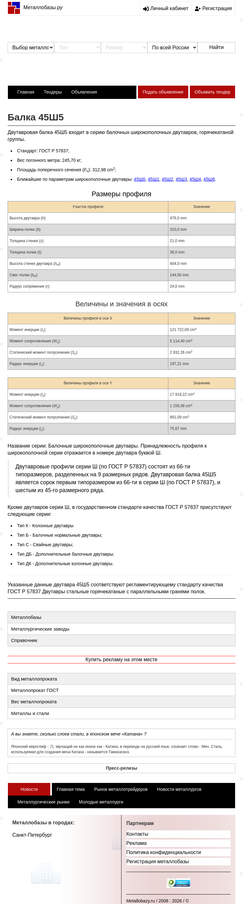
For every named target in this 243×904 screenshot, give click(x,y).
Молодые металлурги (101, 801)
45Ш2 (167, 179)
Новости (29, 789)
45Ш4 (195, 179)
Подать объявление (163, 92)
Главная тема (71, 789)
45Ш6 (209, 179)
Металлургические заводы (40, 629)
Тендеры (53, 92)
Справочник (24, 640)
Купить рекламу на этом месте (121, 659)
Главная (25, 92)
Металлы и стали (30, 713)
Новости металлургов (179, 789)
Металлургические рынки (43, 801)
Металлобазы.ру (35, 7)
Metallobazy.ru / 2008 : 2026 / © (157, 900)
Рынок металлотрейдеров (121, 789)
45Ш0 (139, 179)
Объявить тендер (212, 92)
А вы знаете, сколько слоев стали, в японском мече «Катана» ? (78, 733)
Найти (216, 47)
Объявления (84, 92)
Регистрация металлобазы (157, 861)
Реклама (136, 843)
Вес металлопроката (34, 701)
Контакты (137, 834)
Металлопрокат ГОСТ (35, 690)
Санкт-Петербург (32, 835)
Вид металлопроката (34, 678)
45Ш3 (181, 179)
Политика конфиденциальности (163, 852)
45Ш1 (153, 179)
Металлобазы (26, 617)
